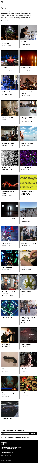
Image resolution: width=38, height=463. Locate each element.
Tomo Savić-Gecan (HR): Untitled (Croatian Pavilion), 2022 (28, 193)
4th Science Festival (27, 344)
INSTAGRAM (10, 437)
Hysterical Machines (8, 243)
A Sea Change (6, 167)
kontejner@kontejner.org (7, 452)
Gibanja (4, 67)
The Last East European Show (9, 393)
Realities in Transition (27, 143)
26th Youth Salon (7, 418)
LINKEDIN (17, 437)
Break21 (23, 393)
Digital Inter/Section (8, 143)
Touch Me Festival (26, 167)
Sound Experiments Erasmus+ (26, 92)
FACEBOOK (3, 437)
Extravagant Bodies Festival (8, 192)
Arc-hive (23, 219)
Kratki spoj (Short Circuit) (28, 243)
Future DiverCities (26, 67)
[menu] (36, 2)
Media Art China (7, 317)
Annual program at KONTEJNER (7, 42)
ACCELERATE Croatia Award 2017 (8, 292)
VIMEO (28, 437)
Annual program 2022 (8, 219)
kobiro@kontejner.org (6, 460)
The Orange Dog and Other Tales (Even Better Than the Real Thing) (28, 318)
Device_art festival (7, 117)
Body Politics (6, 344)
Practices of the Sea (26, 291)
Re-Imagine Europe (8, 91)
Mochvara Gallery (7, 267)
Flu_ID (4, 368)
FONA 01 (23, 368)
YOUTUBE (23, 437)
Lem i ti (23, 267)
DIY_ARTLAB (24, 42)
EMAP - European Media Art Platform (28, 118)
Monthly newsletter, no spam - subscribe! (12, 430)
